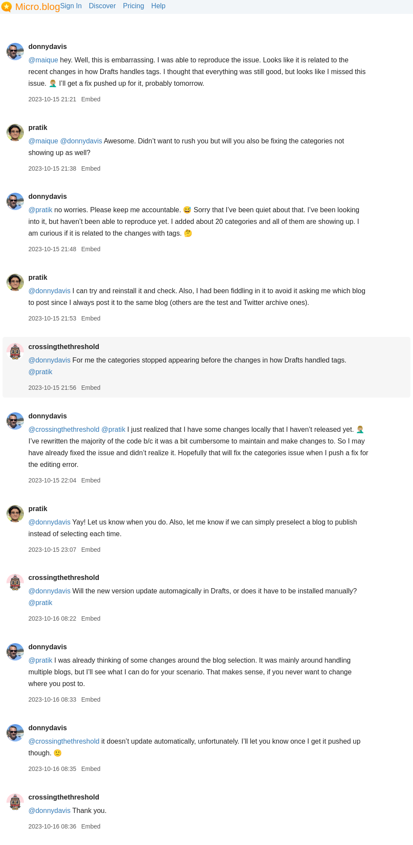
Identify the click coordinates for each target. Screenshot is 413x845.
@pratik (40, 210)
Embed (90, 99)
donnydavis (47, 46)
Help (158, 6)
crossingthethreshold (63, 346)
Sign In (71, 6)
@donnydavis (81, 141)
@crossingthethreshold (63, 429)
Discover (102, 6)
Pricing (133, 6)
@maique (43, 60)
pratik (37, 127)
